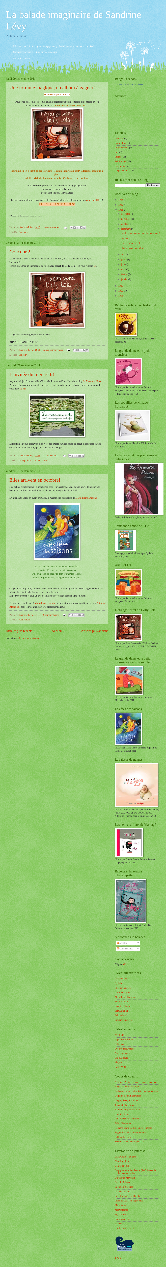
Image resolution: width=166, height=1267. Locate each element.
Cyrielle (118, 983)
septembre (126, 229)
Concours (23, 232)
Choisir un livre (122, 1161)
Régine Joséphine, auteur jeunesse (131, 1132)
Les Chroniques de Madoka (127, 1196)
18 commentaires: (51, 227)
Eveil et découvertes (124, 1048)
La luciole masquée (124, 1187)
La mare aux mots (123, 1191)
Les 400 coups (121, 1058)
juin (123, 264)
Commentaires (125, 948)
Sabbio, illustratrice (124, 1137)
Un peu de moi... (41, 460)
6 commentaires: (51, 615)
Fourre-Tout (120, 143)
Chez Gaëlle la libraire (125, 1156)
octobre (125, 224)
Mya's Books (121, 1214)
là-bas (23, 388)
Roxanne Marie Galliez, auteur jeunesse (133, 1128)
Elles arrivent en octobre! (34, 480)
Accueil (57, 631)
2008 (121, 295)
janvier (124, 279)
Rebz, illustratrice (123, 1123)
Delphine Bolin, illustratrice (128, 1095)
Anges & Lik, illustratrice (127, 1086)
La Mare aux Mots (92, 381)
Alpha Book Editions (124, 1039)
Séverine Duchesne (124, 1020)
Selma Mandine (122, 1011)
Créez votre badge (135, 84)
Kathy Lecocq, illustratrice (127, 1109)
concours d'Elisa (94, 200)
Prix (117, 152)
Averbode (119, 1035)
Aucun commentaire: (53, 350)
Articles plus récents (19, 631)
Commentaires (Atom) (29, 638)
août (123, 254)
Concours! (19, 251)
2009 (121, 291)
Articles (122, 943)
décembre (126, 214)
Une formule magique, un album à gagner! (52, 87)
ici (95, 265)
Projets (118, 156)
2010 (121, 286)
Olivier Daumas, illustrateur (128, 1118)
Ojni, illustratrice (123, 1114)
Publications (24, 619)
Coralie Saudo (121, 978)
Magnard (119, 1062)
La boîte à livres (122, 1182)
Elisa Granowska (123, 988)
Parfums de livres (123, 1219)
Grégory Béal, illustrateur (127, 1100)
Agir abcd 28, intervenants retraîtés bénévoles (136, 1082)
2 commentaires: (51, 455)
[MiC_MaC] (120, 1067)
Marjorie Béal (121, 1001)
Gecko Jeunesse (122, 1053)
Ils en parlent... (25, 460)
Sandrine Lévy (121, 84)
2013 (121, 199)
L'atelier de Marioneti (125, 1178)
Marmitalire (120, 1205)
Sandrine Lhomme (123, 1006)
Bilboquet (119, 1044)
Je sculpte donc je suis (125, 1105)
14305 (118, 1258)
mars (123, 269)
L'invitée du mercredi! (31, 374)
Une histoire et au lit (124, 1228)
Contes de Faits (122, 1166)
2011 (121, 210)
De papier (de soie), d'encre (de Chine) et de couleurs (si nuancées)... (135, 1172)
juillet (124, 259)
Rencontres (120, 166)
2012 (121, 205)
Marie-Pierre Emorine (86, 497)
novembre (126, 219)
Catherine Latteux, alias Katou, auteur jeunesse (136, 1091)
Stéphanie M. (121, 1015)
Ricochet (119, 1223)
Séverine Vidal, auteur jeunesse (129, 1141)
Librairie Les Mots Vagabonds (129, 1200)
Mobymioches (121, 1210)
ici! (124, 964)
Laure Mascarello (123, 992)
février (124, 274)
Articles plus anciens (94, 631)
